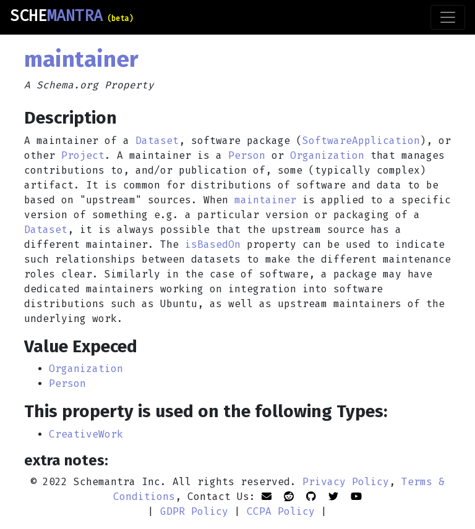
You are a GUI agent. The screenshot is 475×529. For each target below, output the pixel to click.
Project (83, 155)
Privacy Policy (345, 482)
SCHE (71, 16)
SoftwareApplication (361, 140)
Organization (327, 155)
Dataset (157, 140)
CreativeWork (86, 434)
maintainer (265, 200)
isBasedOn (213, 244)
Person (246, 155)
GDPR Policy (194, 511)
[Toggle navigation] (447, 17)
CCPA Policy (281, 511)
